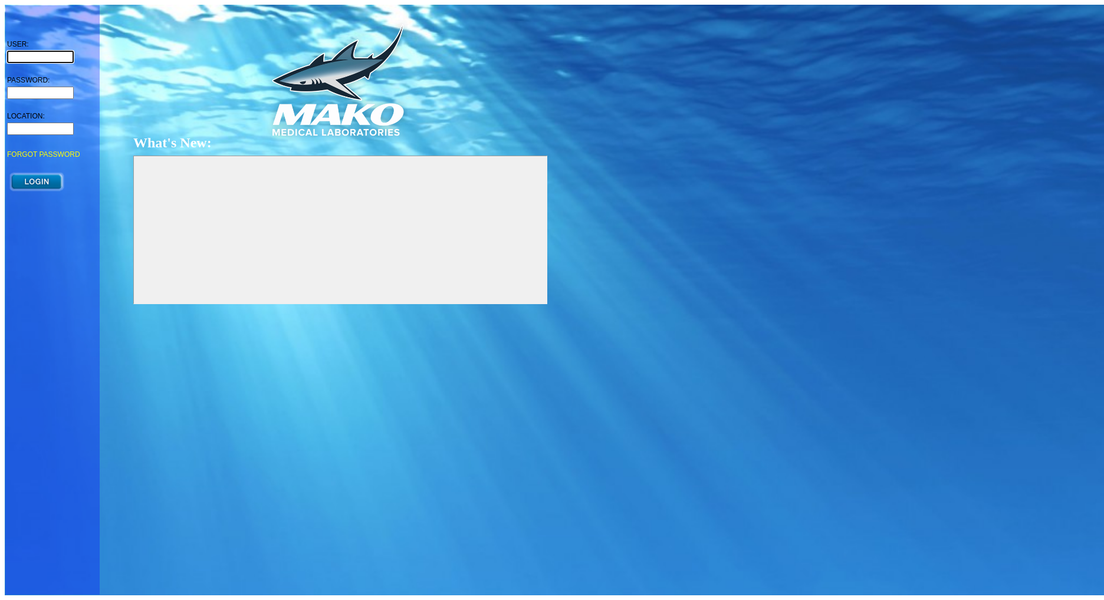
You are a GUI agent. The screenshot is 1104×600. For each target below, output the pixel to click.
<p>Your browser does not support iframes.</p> (52, 300)
